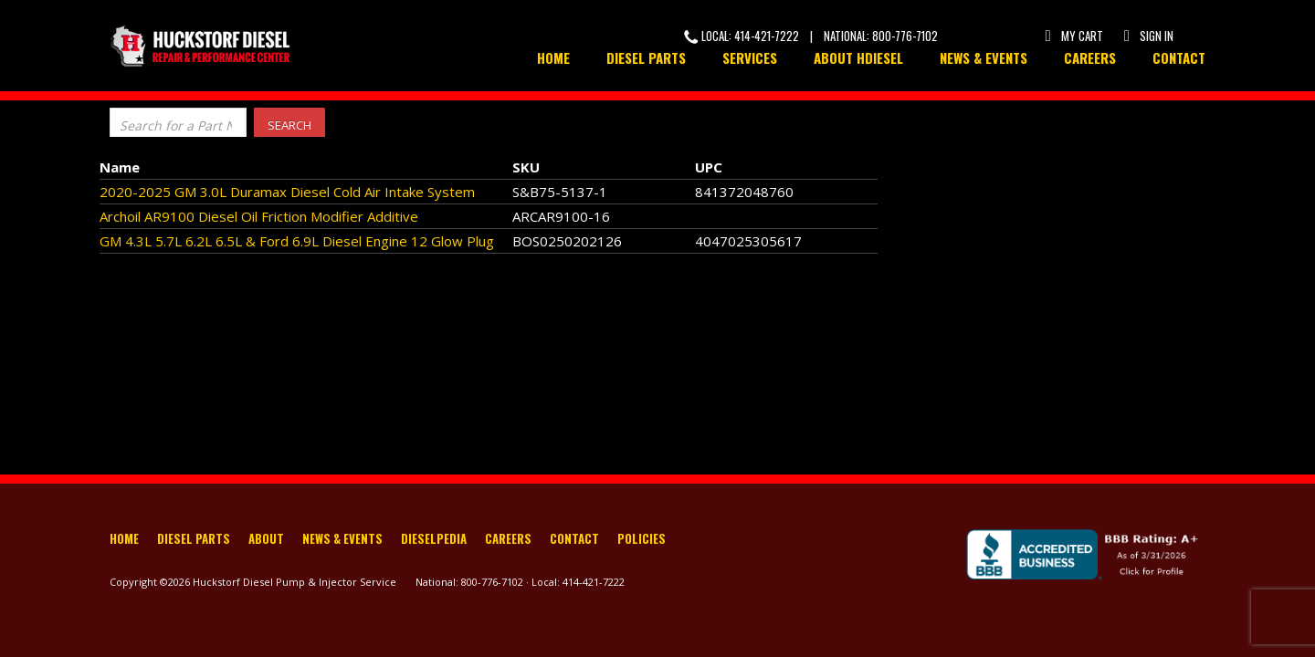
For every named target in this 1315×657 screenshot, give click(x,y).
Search (289, 125)
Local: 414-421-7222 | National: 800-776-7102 (811, 35)
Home (553, 57)
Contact (1178, 57)
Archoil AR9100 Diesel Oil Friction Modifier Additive (259, 216)
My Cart (1073, 35)
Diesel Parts (646, 57)
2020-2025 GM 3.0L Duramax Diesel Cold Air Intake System (287, 191)
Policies (641, 540)
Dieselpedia (434, 540)
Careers (1090, 57)
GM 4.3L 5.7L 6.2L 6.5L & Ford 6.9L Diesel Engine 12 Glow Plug (297, 241)
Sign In (1147, 35)
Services (749, 57)
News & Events (983, 57)
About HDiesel (858, 57)
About (266, 540)
